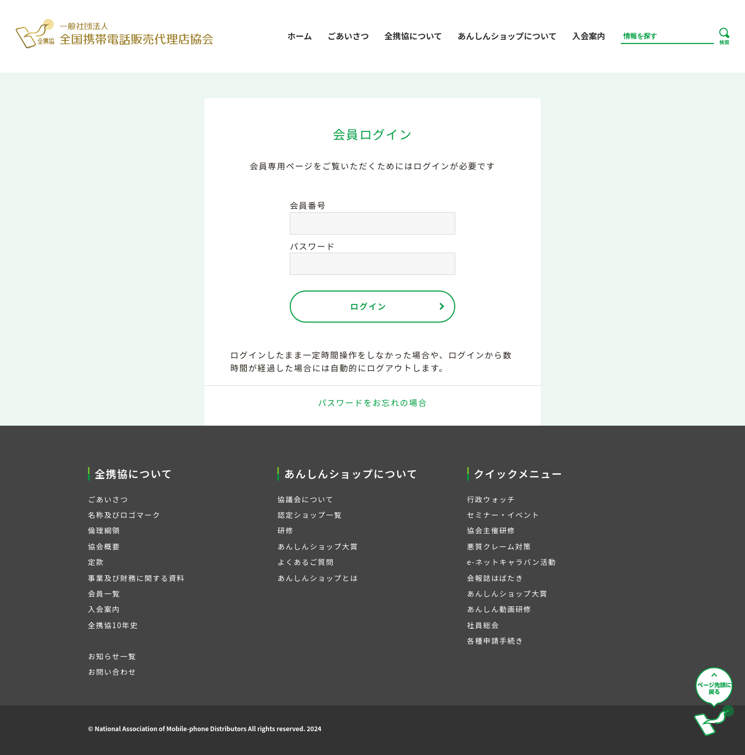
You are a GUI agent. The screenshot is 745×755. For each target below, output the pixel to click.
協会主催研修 (491, 530)
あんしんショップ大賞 (317, 546)
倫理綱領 (104, 530)
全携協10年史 (113, 625)
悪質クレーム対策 (499, 546)
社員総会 (483, 625)
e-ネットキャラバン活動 (512, 562)
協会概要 (104, 546)
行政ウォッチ (491, 499)
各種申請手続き (495, 640)
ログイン (368, 306)
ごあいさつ (348, 36)
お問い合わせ (112, 671)
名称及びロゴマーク (124, 515)
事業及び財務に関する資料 (136, 578)
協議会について (305, 499)
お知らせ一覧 (112, 656)
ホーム (299, 36)
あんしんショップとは (317, 578)
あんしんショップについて (507, 36)
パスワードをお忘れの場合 (372, 402)
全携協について (413, 36)
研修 (285, 530)
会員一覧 (104, 593)
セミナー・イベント (503, 515)
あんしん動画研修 (499, 609)
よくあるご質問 (305, 562)
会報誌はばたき (495, 578)
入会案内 (588, 36)
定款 (96, 562)
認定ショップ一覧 (309, 515)
